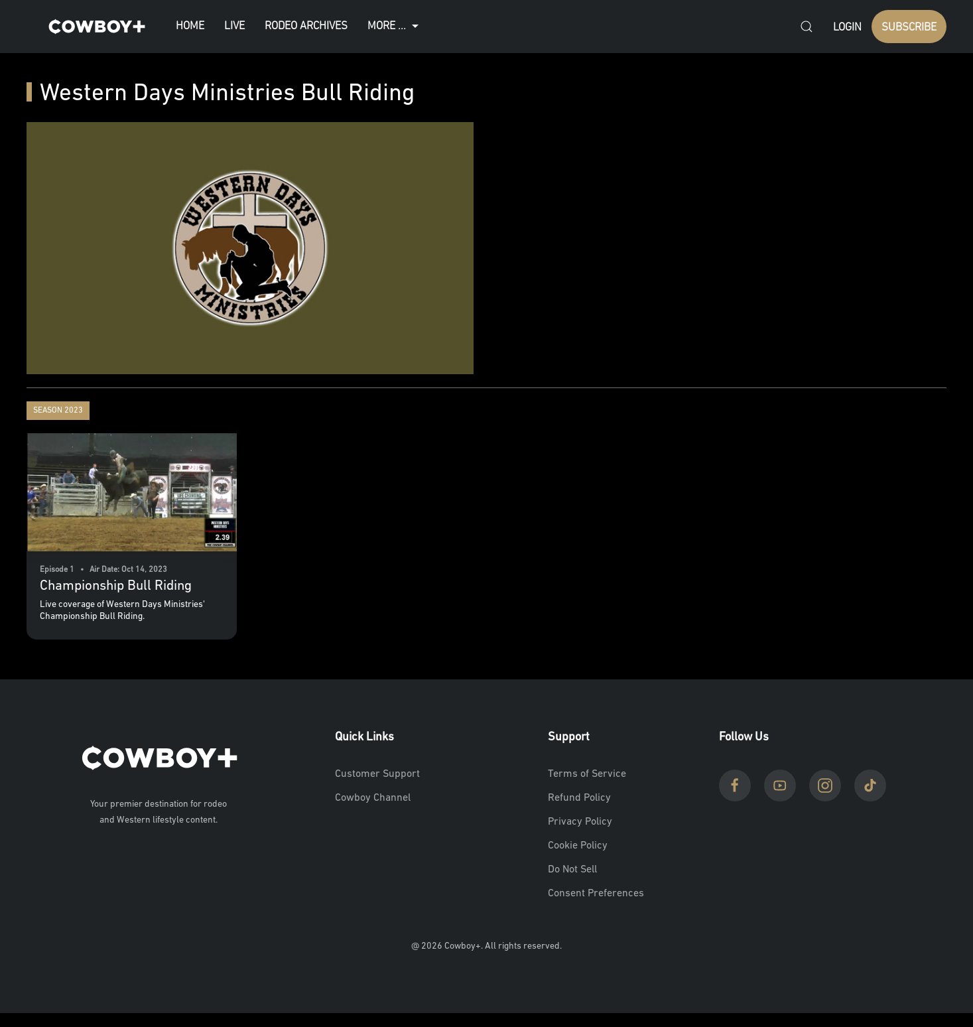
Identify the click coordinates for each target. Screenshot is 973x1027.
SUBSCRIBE (909, 27)
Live (234, 26)
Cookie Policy (578, 846)
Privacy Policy (580, 822)
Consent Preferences (596, 893)
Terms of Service (587, 774)
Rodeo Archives (306, 26)
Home (190, 26)
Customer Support (377, 774)
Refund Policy (579, 798)
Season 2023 (58, 411)
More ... (394, 26)
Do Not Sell (572, 869)
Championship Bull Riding (116, 586)
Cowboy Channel (373, 798)
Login (847, 27)
